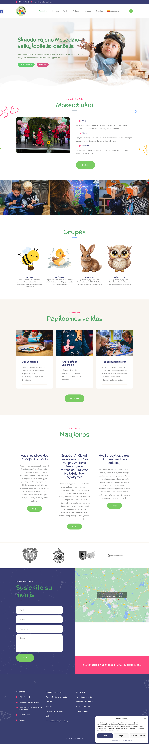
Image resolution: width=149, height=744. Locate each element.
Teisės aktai (80, 692)
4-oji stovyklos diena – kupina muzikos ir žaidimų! (114, 459)
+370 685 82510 (23, 2)
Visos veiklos (74, 398)
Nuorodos (49, 706)
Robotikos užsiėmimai (114, 361)
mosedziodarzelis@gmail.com (42, 2)
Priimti (105, 736)
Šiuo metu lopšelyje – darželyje (57, 721)
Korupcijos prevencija (84, 697)
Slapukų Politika (116, 740)
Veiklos (65, 11)
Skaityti (34, 508)
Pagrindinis (43, 11)
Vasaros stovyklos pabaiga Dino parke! (35, 457)
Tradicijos (85, 165)
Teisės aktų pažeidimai (84, 702)
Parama (49, 702)
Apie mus (88, 11)
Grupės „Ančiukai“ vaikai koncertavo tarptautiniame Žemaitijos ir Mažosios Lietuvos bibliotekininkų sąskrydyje (74, 466)
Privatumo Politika (127, 740)
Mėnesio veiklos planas (54, 711)
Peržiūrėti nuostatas (138, 736)
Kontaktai (99, 11)
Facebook (22, 720)
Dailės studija (30, 361)
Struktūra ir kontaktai (54, 692)
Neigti (121, 736)
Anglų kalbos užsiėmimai (69, 363)
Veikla (48, 716)
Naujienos (55, 11)
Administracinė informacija (56, 697)
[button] (1, 11)
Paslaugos (76, 11)
